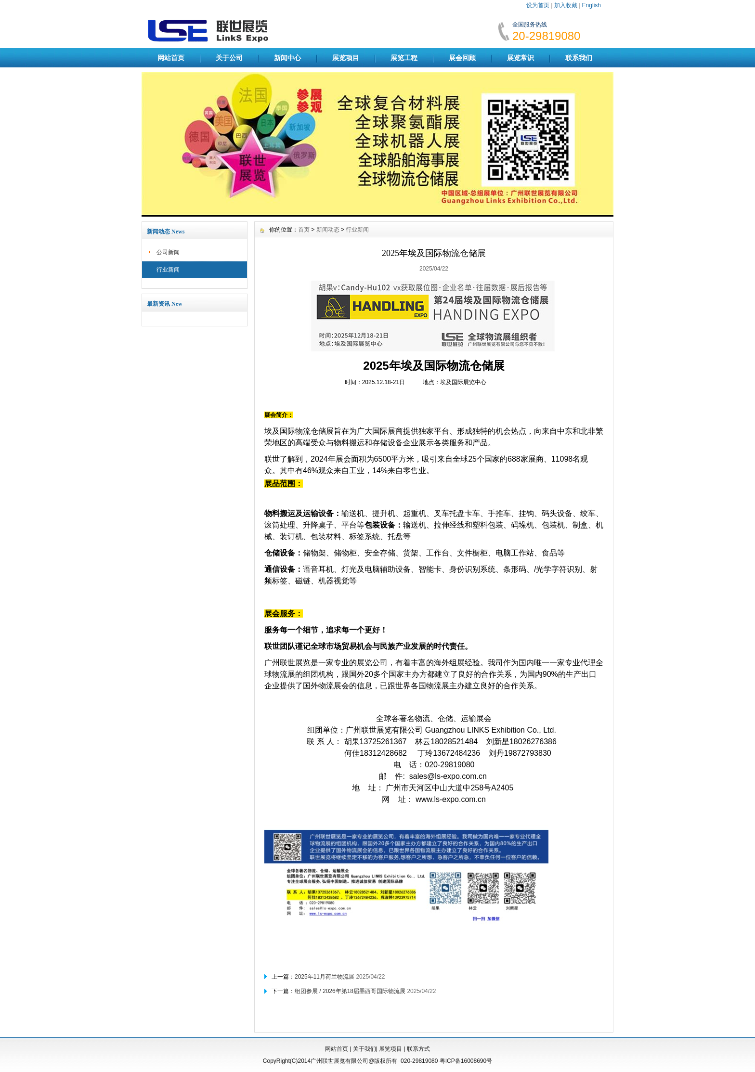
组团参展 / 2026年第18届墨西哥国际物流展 (350, 991)
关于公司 (229, 58)
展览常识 (520, 58)
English (591, 5)
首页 (304, 229)
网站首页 (170, 58)
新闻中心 (287, 58)
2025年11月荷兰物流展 (324, 976)
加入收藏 (565, 5)
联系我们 (578, 58)
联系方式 (418, 1049)
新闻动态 (327, 229)
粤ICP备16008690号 (466, 1061)
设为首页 (537, 5)
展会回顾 (462, 58)
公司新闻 (168, 252)
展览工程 (404, 58)
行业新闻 (168, 269)
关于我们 (364, 1049)
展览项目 (345, 58)
